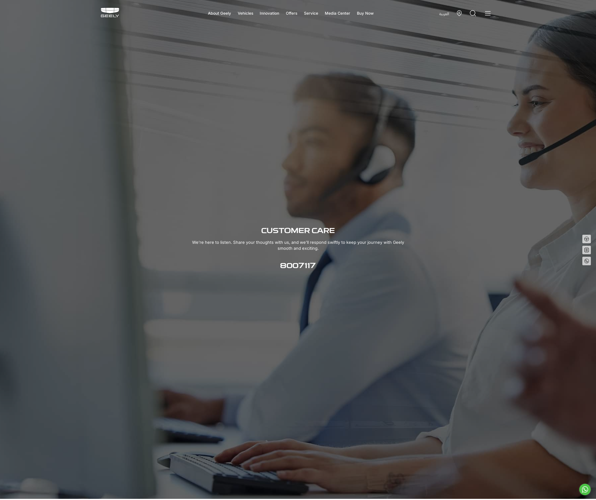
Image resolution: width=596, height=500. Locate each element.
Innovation (268, 13)
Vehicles (242, 13)
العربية (444, 13)
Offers (291, 13)
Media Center (340, 13)
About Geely (214, 13)
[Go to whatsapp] (585, 489)
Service (313, 13)
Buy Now (370, 13)
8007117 (298, 266)
